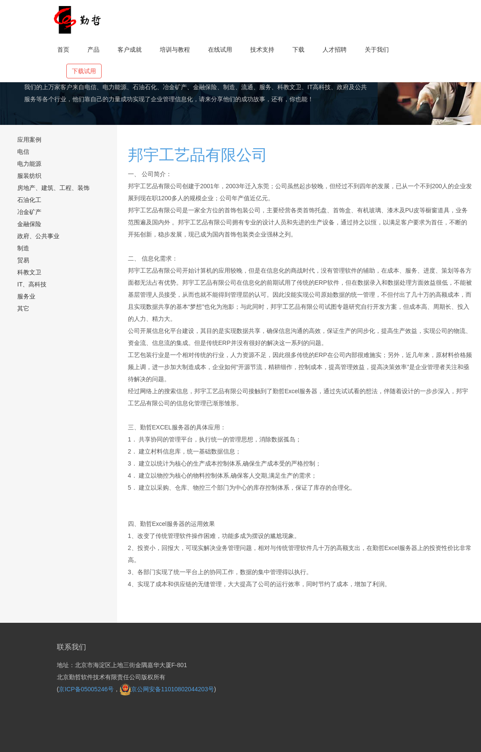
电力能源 (29, 163)
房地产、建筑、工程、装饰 (53, 187)
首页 (63, 49)
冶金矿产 (29, 211)
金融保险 (29, 224)
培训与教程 (175, 49)
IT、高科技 (32, 284)
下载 (298, 49)
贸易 (23, 260)
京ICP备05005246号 (86, 689)
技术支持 (262, 49)
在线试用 (220, 49)
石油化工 (29, 199)
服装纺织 (29, 175)
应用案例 (29, 139)
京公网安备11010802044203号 (167, 689)
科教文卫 (29, 272)
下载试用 (84, 71)
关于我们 (377, 49)
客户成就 (130, 49)
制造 (23, 248)
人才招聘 (335, 49)
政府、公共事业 (38, 236)
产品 (93, 49)
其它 (23, 308)
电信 (23, 151)
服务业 (26, 296)
